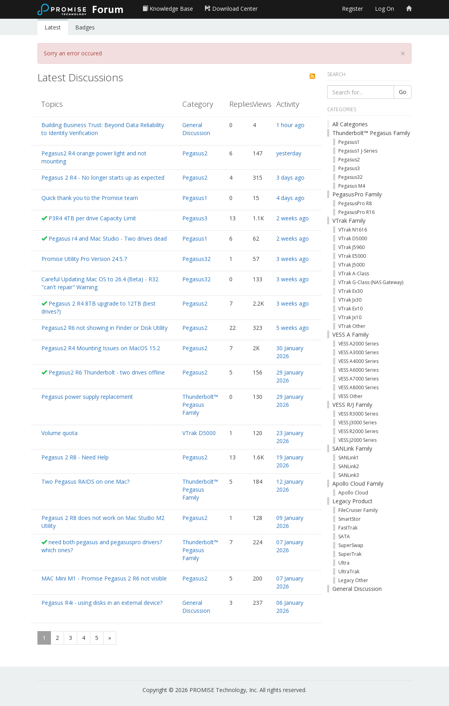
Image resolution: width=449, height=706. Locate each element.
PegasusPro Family (357, 194)
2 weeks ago (292, 218)
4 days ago (290, 198)
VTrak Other (351, 326)
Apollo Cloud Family (357, 483)
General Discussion (196, 129)
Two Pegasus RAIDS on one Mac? (85, 481)
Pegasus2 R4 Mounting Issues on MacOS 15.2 (100, 348)
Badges (85, 27)
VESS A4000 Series (358, 361)
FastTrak (347, 527)
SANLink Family (352, 448)
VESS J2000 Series (357, 440)
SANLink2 (348, 466)
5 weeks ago (292, 327)
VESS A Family (350, 334)
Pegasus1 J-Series (357, 150)
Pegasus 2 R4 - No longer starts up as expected (102, 177)
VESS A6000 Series (358, 370)
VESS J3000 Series (357, 422)
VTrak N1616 (352, 229)
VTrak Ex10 (350, 308)
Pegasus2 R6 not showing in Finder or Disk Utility (104, 327)
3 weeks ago (292, 259)
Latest (53, 27)
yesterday (288, 153)
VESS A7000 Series (358, 378)
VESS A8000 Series (358, 387)
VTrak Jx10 (349, 317)
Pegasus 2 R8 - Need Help (75, 457)
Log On (384, 8)
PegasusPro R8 (355, 203)
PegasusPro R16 (356, 212)
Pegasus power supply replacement (87, 396)
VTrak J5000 (351, 264)
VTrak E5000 (352, 256)
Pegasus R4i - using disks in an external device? (101, 602)
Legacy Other (353, 580)
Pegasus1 (194, 198)
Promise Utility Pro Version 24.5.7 (84, 259)
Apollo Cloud (353, 492)
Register (352, 8)
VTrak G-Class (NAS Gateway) (370, 282)
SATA (344, 536)
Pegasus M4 (351, 185)
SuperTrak (349, 554)
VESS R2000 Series (358, 431)
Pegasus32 (196, 259)
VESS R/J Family (352, 404)
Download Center (231, 8)
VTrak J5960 (351, 247)
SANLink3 (348, 475)
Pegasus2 (194, 153)
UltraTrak (348, 571)
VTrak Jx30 (349, 299)
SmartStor (349, 519)
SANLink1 (348, 457)
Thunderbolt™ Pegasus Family (200, 404)
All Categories (350, 124)
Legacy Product (352, 501)
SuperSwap (350, 545)
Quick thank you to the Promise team (89, 198)
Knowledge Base (168, 8)
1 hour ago (290, 125)
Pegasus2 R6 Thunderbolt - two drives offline (107, 372)
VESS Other (350, 396)
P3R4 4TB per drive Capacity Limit (92, 218)
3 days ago (290, 177)
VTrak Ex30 (350, 291)
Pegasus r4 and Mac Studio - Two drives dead (108, 238)
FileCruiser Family (358, 510)
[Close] (402, 53)
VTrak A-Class (353, 273)
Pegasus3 (194, 218)
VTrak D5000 (199, 433)
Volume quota (59, 433)
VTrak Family (348, 220)
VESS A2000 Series (358, 343)
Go (402, 92)
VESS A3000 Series (358, 352)
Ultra (343, 562)
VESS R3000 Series (358, 413)
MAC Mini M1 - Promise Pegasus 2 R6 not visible (104, 578)
